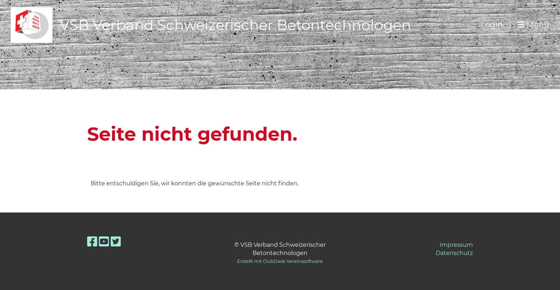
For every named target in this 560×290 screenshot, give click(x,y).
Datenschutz (454, 253)
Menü (533, 25)
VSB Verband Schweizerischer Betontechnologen (235, 25)
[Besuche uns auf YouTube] (104, 242)
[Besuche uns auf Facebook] (92, 242)
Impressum (456, 244)
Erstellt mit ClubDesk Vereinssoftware (280, 261)
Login (491, 25)
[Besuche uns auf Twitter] (116, 242)
